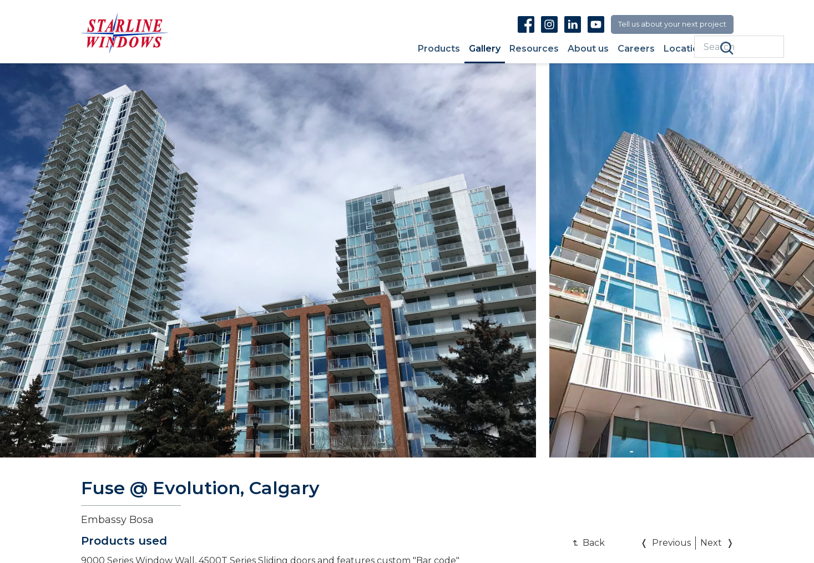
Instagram (549, 24)
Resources (534, 49)
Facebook (526, 24)
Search (727, 48)
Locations (686, 49)
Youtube (596, 24)
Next (711, 542)
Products (439, 49)
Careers (636, 49)
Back (594, 542)
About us (588, 49)
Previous (671, 542)
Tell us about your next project (672, 23)
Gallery (484, 49)
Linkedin (572, 24)
